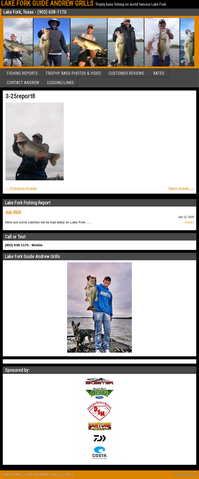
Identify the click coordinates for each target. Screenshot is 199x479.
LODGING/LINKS (60, 82)
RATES (158, 73)
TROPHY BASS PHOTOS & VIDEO (73, 73)
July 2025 (13, 212)
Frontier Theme (185, 474)
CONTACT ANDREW (23, 82)
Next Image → (181, 188)
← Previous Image (21, 188)
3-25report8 (20, 96)
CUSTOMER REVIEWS (126, 73)
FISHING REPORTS (22, 73)
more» (189, 222)
